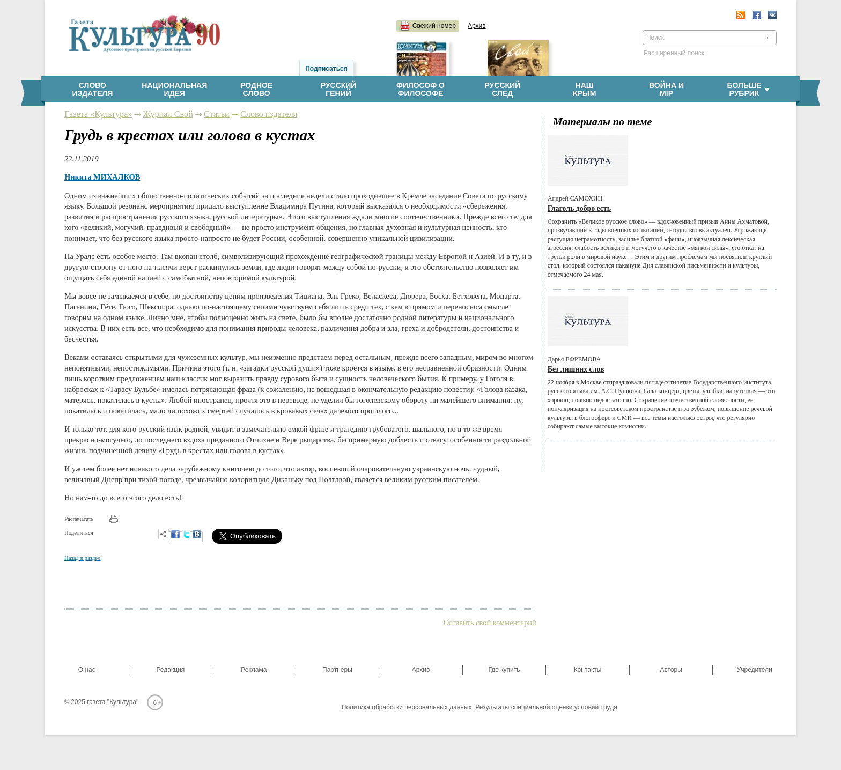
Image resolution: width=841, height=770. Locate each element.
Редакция (170, 669)
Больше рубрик (748, 90)
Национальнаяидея (174, 90)
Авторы (671, 669)
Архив (477, 25)
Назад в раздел (82, 557)
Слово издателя (268, 114)
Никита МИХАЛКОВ (102, 177)
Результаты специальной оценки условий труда (546, 707)
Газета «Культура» (98, 114)
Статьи (217, 114)
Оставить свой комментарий (490, 622)
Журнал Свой (168, 114)
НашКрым (584, 90)
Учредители (754, 669)
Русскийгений (339, 90)
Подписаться (326, 68)
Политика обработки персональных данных (407, 707)
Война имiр (666, 90)
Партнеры (337, 669)
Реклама (254, 669)
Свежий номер (434, 25)
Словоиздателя (92, 90)
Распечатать (79, 518)
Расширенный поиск (674, 53)
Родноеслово (256, 90)
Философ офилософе (420, 90)
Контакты (588, 669)
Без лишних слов (576, 369)
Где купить (504, 669)
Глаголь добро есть (579, 208)
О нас (86, 669)
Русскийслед (502, 90)
